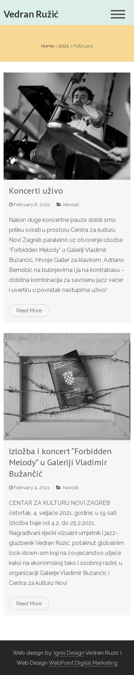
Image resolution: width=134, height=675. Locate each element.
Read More (29, 310)
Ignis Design (69, 653)
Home (47, 46)
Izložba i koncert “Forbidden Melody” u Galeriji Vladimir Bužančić (60, 462)
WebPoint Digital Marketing (83, 663)
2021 (64, 46)
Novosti (71, 204)
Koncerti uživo (36, 190)
